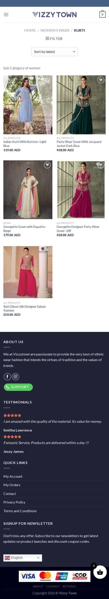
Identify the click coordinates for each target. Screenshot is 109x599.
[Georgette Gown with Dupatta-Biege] (27, 189)
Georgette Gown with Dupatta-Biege (24, 229)
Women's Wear (55, 30)
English (14, 558)
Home (30, 30)
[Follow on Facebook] (7, 376)
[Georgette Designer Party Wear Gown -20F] (81, 189)
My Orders (11, 485)
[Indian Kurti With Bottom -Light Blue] (27, 104)
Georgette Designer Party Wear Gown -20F (78, 229)
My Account (12, 476)
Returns (69, 586)
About (38, 586)
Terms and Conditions (20, 511)
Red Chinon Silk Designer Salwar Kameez (24, 308)
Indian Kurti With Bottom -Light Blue (25, 144)
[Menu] (6, 14)
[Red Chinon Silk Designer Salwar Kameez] (27, 272)
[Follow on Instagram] (15, 376)
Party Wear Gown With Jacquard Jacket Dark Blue (79, 144)
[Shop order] (54, 51)
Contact (9, 493)
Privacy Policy (14, 502)
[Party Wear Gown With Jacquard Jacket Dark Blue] (81, 104)
